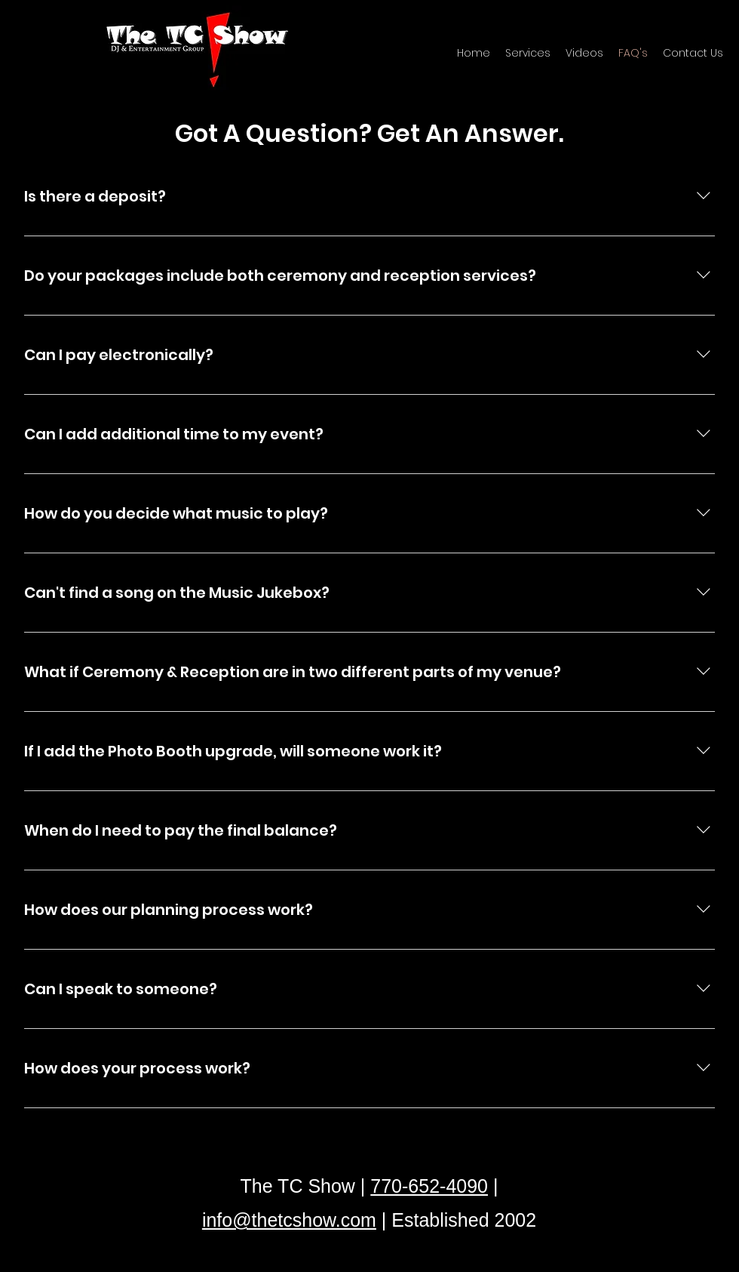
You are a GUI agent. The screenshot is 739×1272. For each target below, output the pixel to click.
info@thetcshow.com (289, 1219)
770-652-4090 (429, 1186)
